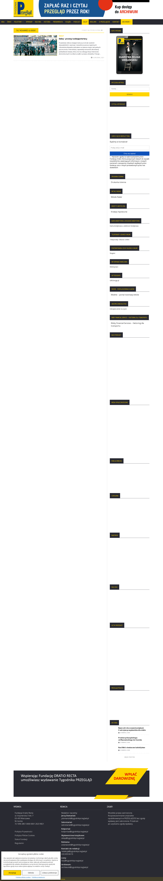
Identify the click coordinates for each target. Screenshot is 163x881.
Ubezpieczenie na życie (118, 309)
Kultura (38, 22)
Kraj (2, 22)
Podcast (77, 22)
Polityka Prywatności (23, 831)
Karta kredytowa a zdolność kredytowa (124, 226)
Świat (9, 22)
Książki (68, 22)
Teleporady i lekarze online (119, 239)
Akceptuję (12, 873)
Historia (47, 22)
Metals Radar (116, 197)
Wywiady (29, 22)
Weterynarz (114, 267)
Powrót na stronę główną (92, 30)
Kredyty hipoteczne (119, 212)
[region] (92, 8)
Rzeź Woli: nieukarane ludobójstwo (131, 748)
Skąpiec (112, 253)
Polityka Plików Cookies (25, 834)
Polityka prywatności (38, 877)
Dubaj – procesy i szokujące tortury (73, 39)
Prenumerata (58, 22)
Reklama (93, 22)
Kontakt (116, 22)
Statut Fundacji (21, 838)
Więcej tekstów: (129, 757)
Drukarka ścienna (118, 182)
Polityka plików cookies (23, 877)
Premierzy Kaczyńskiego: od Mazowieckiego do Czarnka (130, 739)
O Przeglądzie (104, 22)
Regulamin (19, 842)
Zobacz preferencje (49, 873)
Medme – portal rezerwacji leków (125, 294)
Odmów (31, 873)
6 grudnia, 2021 (97, 57)
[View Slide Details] (92, 8)
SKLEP (85, 22)
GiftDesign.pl (114, 280)
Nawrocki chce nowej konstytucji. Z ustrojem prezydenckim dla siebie (132, 729)
